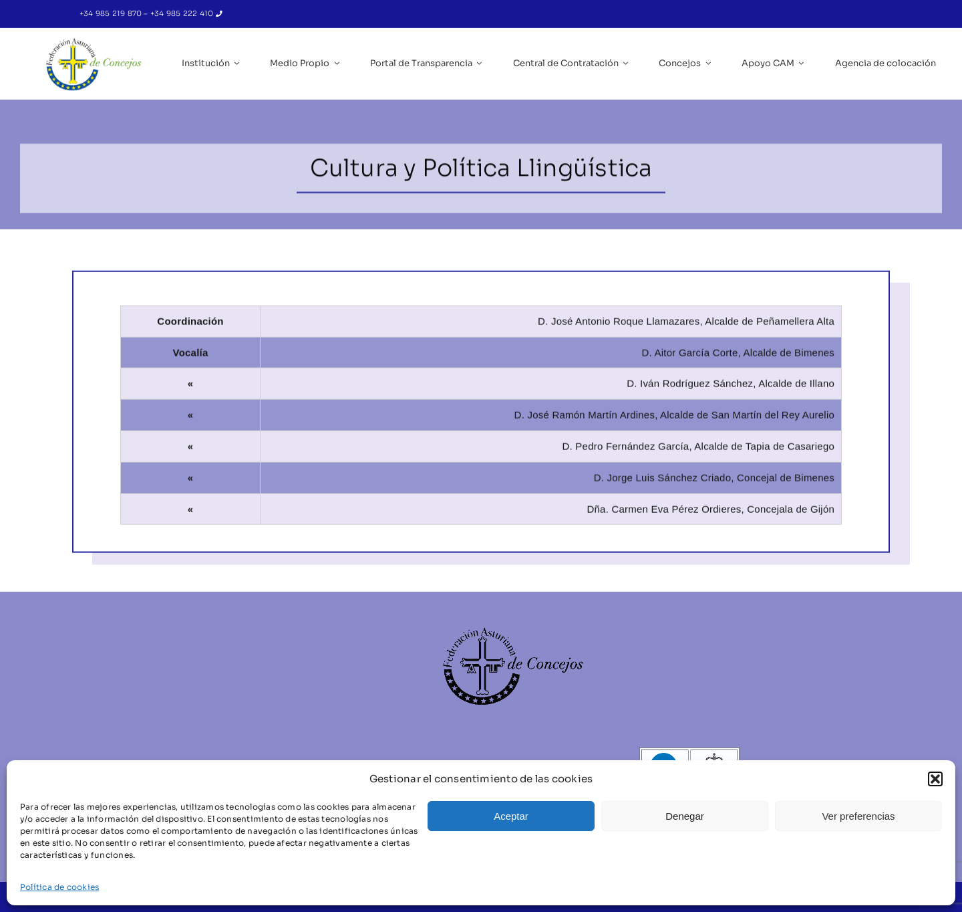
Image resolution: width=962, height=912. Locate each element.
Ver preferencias (858, 816)
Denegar (684, 816)
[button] (935, 779)
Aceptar (511, 816)
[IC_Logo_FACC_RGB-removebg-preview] (93, 41)
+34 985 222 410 (183, 13)
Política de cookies (59, 887)
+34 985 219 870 (111, 13)
